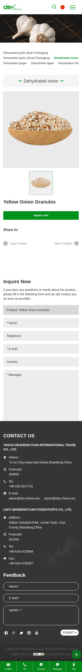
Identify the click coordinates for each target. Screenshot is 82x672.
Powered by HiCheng (57, 654)
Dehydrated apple (42, 63)
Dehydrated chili (68, 63)
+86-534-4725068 (21, 551)
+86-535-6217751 (21, 486)
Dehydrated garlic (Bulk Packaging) (25, 52)
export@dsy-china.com (59, 498)
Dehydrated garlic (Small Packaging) (26, 57)
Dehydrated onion (66, 57)
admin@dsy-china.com (24, 498)
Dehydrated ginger (15, 63)
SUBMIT (68, 632)
